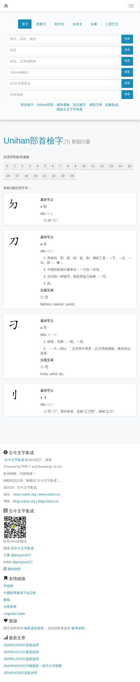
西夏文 (41, 24)
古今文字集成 (14, 460)
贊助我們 (14, 569)
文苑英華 (9, 607)
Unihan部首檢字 (33, 140)
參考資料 (78, 628)
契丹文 (59, 24)
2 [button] (22, 166)
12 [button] (102, 166)
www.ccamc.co (49, 494)
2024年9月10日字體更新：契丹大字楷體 (32, 666)
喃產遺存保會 (34, 628)
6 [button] (53, 166)
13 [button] (111, 166)
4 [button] (37, 166)
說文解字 (79, 105)
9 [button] (75, 166)
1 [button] (15, 166)
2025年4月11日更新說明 (21, 652)
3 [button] (30, 166)
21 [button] (44, 175)
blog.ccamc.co (48, 501)
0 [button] (7, 166)
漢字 (25, 24)
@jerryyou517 (21, 555)
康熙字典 (95, 105)
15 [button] (129, 166)
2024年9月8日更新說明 (20, 673)
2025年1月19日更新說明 (21, 659)
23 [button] (62, 175)
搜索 (127, 38)
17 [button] (17, 175)
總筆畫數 (63, 105)
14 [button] (120, 166)
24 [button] (71, 175)
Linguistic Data (14, 613)
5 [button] (45, 166)
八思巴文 (111, 24)
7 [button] (60, 166)
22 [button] (53, 175)
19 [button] (35, 175)
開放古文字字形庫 (70, 109)
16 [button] (8, 175)
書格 (6, 600)
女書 (94, 24)
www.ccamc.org (24, 494)
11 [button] (92, 166)
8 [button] (68, 166)
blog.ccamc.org (24, 501)
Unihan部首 (45, 105)
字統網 (8, 586)
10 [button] (83, 166)
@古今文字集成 (22, 548)
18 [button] (26, 175)
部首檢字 (27, 105)
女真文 (77, 24)
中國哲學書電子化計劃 (19, 593)
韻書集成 (111, 105)
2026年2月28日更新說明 (21, 645)
